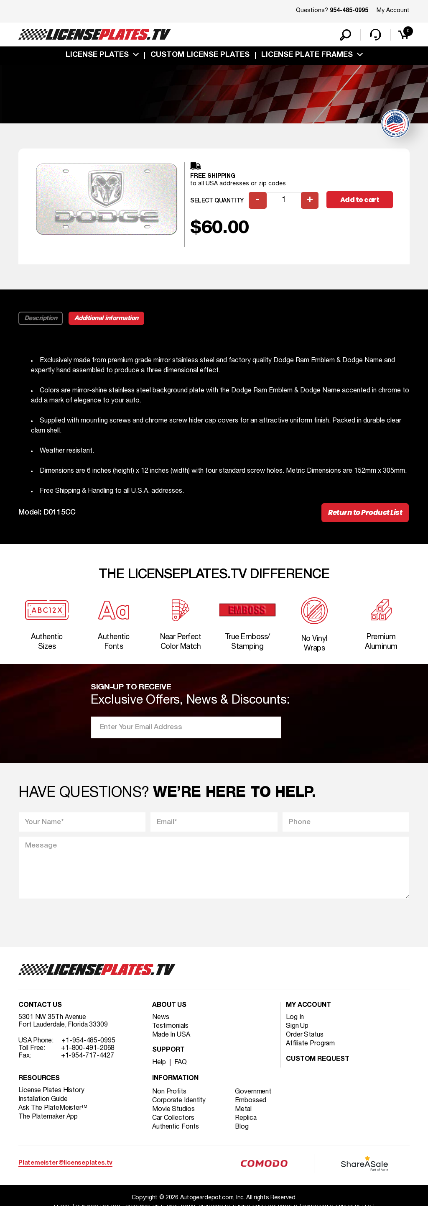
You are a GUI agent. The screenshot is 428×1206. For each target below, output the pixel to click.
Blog (242, 1129)
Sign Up (297, 1028)
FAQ (180, 1064)
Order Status (305, 1037)
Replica (246, 1120)
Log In (295, 1019)
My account (308, 1007)
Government (253, 1093)
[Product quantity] (284, 201)
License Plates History (51, 1092)
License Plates (97, 55)
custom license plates (200, 55)
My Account (393, 10)
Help (159, 1064)
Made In (171, 1037)
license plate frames (307, 55)
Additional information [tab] (107, 319)
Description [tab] (40, 319)
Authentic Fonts (175, 1129)
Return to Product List (365, 513)
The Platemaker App (48, 1119)
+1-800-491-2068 (88, 1050)
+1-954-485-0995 (88, 1042)
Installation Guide (43, 1101)
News (160, 1019)
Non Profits (169, 1093)
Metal (243, 1111)
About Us (169, 1007)
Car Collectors (173, 1120)
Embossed (251, 1102)
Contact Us (40, 1007)
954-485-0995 (349, 11)
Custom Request (317, 1061)
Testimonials (170, 1028)
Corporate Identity (179, 1102)
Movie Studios (173, 1111)
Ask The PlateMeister (53, 1110)
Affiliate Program (311, 1045)
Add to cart (360, 200)
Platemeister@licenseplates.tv (65, 1165)
